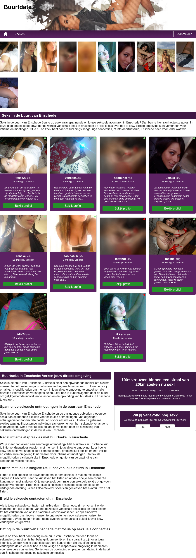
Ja (143, 426)
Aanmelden (184, 34)
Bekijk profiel (23, 205)
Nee (167, 426)
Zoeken (20, 34)
